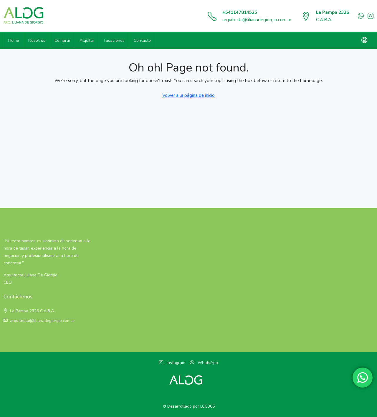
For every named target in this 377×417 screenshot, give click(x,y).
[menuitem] (364, 40)
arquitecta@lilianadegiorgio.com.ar (256, 20)
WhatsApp (204, 363)
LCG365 (207, 406)
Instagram (172, 363)
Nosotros (36, 40)
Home (13, 40)
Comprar (62, 40)
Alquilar (87, 40)
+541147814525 (239, 12)
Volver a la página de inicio (188, 95)
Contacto (142, 40)
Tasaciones (114, 40)
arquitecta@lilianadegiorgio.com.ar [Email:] (42, 320)
